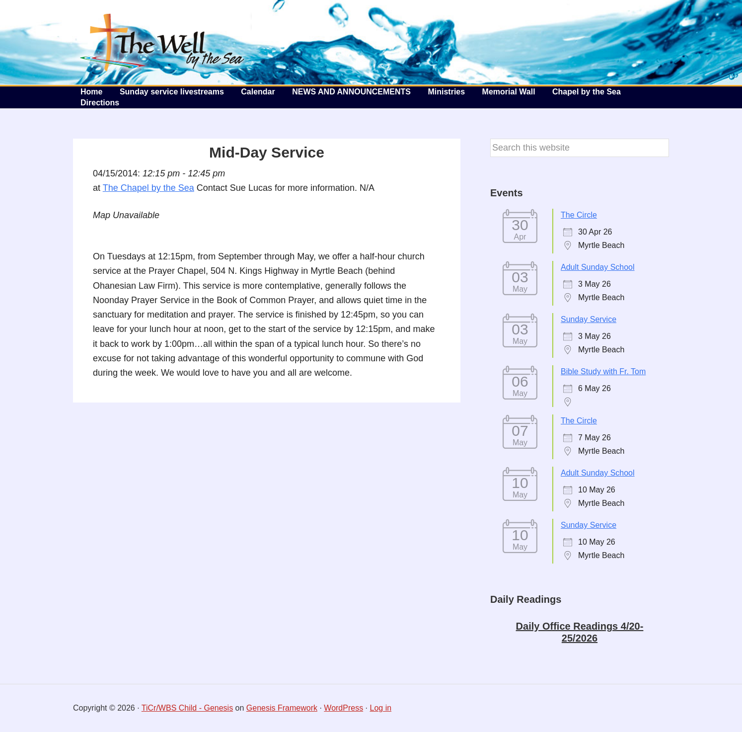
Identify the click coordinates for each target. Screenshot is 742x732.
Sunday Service (588, 319)
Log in (381, 708)
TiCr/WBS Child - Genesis (187, 708)
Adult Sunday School (598, 267)
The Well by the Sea (162, 42)
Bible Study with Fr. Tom (603, 371)
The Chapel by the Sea (148, 188)
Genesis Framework (281, 708)
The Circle (579, 215)
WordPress (343, 708)
